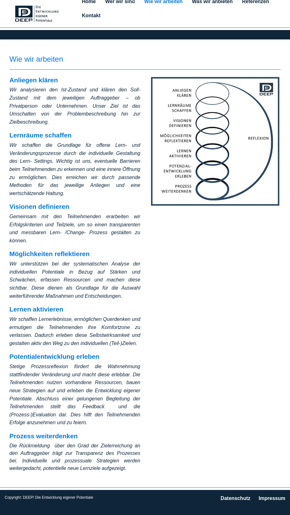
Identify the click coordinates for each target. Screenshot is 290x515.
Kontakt (91, 15)
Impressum (272, 498)
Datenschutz (235, 498)
